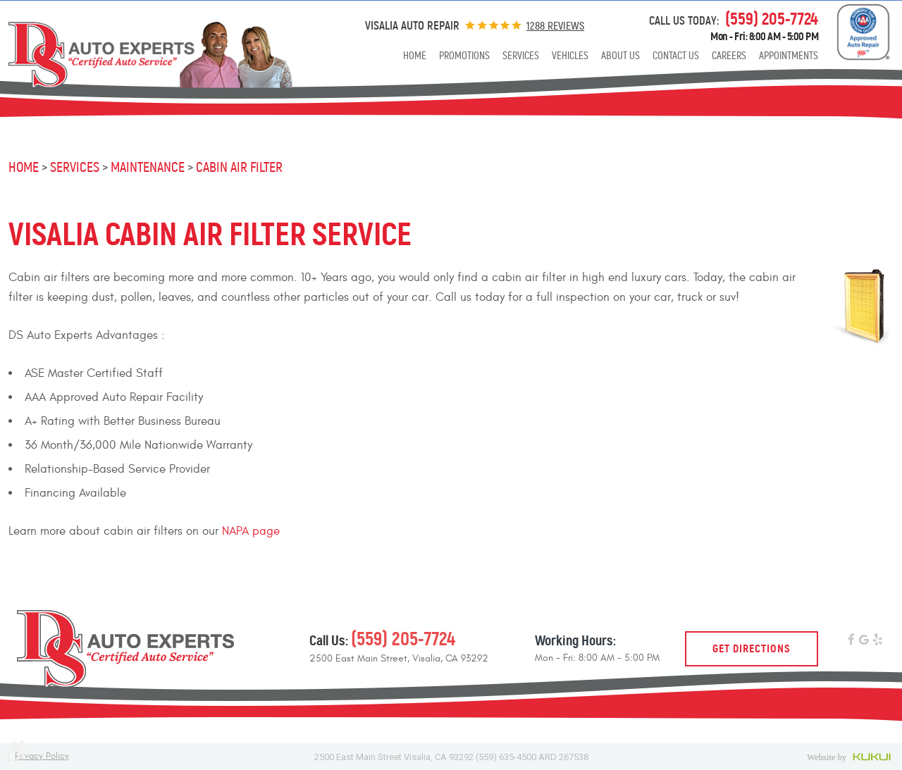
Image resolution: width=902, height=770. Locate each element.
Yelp (877, 640)
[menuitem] (414, 55)
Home (414, 55)
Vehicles (570, 55)
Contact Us (676, 55)
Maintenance (148, 167)
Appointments (788, 55)
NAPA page (251, 531)
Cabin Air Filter (239, 167)
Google (864, 640)
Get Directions (751, 648)
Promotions (464, 55)
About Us (620, 55)
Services (520, 55)
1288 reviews (555, 25)
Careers (729, 55)
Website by (850, 757)
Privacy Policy (42, 756)
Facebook (851, 640)
